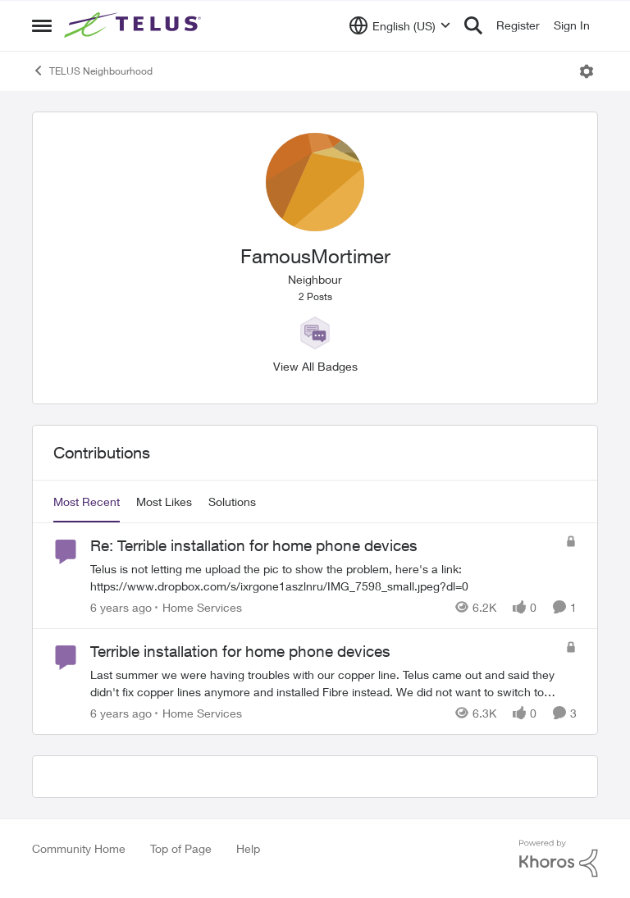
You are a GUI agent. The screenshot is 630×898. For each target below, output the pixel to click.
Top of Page (181, 848)
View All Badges (315, 366)
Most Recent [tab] (86, 501)
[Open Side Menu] (42, 25)
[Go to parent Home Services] (198, 607)
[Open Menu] (586, 71)
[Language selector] (400, 25)
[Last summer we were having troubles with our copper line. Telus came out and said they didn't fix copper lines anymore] (323, 683)
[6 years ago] (121, 607)
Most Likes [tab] (164, 501)
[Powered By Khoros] (558, 858)
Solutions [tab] (232, 501)
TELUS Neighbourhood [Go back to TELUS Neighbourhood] (92, 70)
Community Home (79, 848)
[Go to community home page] (134, 25)
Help (248, 848)
